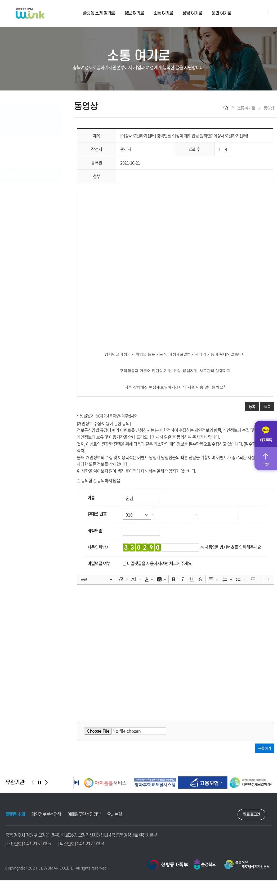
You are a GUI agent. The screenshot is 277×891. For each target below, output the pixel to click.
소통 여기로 (163, 13)
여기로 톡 (14, 184)
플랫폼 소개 (15, 814)
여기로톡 (266, 440)
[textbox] (175, 651)
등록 (252, 406)
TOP (266, 465)
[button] (32, 782)
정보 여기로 (134, 13)
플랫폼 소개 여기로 (99, 13)
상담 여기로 (192, 13)
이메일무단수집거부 (84, 814)
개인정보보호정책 (46, 814)
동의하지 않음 (106, 480)
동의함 (84, 480)
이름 (91, 497)
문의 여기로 (221, 13)
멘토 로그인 (251, 814)
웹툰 (10, 153)
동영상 (12, 168)
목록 (267, 406)
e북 (9, 137)
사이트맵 (263, 12)
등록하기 (264, 748)
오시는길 (114, 814)
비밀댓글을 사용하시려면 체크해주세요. (159, 563)
